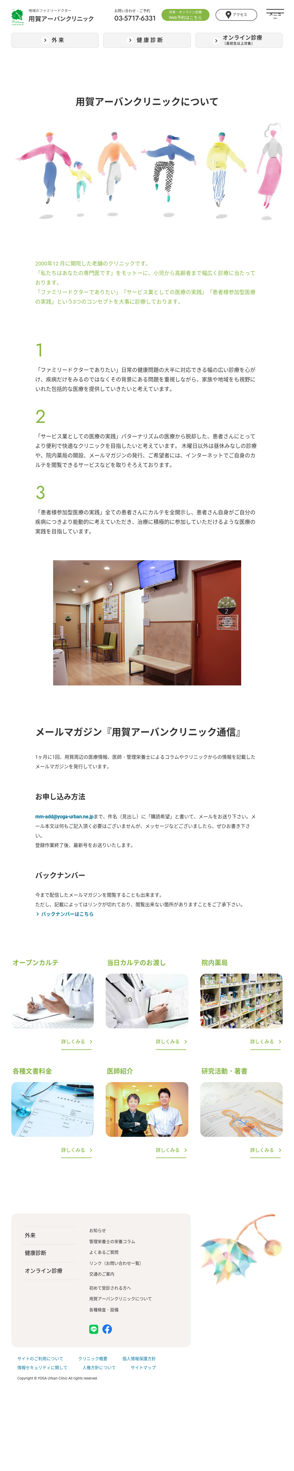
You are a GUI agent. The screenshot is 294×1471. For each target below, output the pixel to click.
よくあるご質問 (103, 1252)
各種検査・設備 (103, 1309)
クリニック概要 (92, 1358)
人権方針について (99, 1367)
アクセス (236, 15)
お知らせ (97, 1230)
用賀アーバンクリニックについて (120, 1298)
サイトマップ (143, 1367)
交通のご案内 (101, 1274)
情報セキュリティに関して (42, 1367)
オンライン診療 (43, 1271)
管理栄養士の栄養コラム (112, 1241)
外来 (30, 1235)
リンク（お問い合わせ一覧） (116, 1263)
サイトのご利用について (40, 1358)
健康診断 (35, 1253)
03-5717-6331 (135, 18)
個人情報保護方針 (139, 1358)
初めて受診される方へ (110, 1288)
